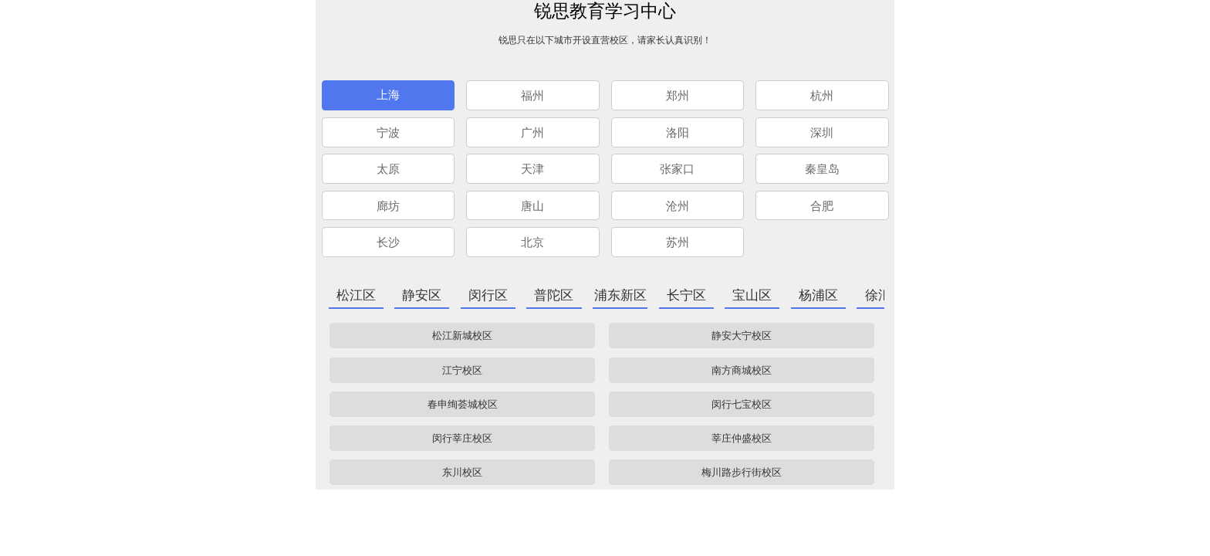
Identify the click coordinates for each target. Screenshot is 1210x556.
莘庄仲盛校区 (741, 438)
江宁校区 (462, 370)
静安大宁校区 (741, 335)
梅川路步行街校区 (741, 472)
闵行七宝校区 (741, 404)
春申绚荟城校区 (463, 404)
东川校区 (462, 472)
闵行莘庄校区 (462, 438)
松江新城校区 (462, 335)
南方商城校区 (741, 370)
